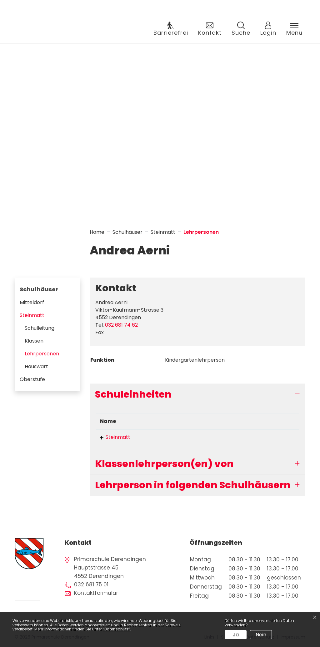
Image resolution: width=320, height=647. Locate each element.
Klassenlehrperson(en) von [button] (164, 463)
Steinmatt (32, 315)
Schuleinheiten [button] (133, 394)
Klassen (34, 340)
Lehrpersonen (43, 355)
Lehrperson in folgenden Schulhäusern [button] (193, 485)
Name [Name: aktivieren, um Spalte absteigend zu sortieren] (108, 421)
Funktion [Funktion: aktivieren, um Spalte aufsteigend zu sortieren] (178, 421)
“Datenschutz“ (116, 629)
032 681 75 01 (91, 584)
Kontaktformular (96, 593)
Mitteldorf (32, 302)
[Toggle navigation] (294, 29)
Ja (236, 634)
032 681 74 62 (121, 325)
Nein (261, 634)
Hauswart (36, 366)
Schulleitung (39, 328)
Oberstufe (32, 379)
